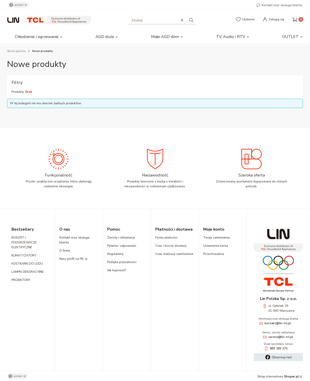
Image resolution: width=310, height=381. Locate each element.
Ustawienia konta (215, 246)
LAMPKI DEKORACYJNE (27, 272)
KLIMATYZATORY (23, 255)
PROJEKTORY (20, 280)
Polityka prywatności (121, 262)
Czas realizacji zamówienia (174, 254)
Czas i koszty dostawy (171, 246)
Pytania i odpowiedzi (121, 246)
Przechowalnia (213, 254)
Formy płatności (166, 237)
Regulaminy (115, 254)
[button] (191, 20)
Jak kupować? (116, 270)
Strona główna (16, 51)
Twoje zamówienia (216, 237)
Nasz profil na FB (71, 259)
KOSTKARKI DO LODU (27, 264)
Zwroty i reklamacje (121, 237)
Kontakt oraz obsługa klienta (282, 5)
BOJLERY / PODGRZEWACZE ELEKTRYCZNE (24, 242)
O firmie (64, 250)
